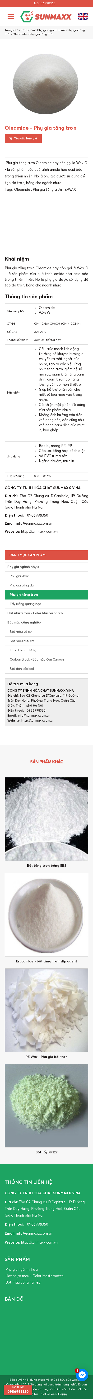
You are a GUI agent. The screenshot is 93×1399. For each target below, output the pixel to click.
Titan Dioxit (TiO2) (23, 650)
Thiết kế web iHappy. (53, 1394)
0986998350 (44, 3)
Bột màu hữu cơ (21, 641)
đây (58, 340)
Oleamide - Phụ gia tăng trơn (33, 34)
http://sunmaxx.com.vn (39, 531)
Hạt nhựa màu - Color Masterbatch (35, 613)
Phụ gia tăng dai (22, 585)
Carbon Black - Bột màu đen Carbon (37, 659)
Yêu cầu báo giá (23, 138)
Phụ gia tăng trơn (47, 189)
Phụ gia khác (19, 576)
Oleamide (22, 189)
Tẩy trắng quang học (25, 604)
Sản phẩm (28, 30)
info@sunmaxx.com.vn (34, 523)
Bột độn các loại (22, 669)
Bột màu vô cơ (21, 631)
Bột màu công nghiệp (24, 622)
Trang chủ (11, 30)
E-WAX (70, 189)
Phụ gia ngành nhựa (51, 30)
